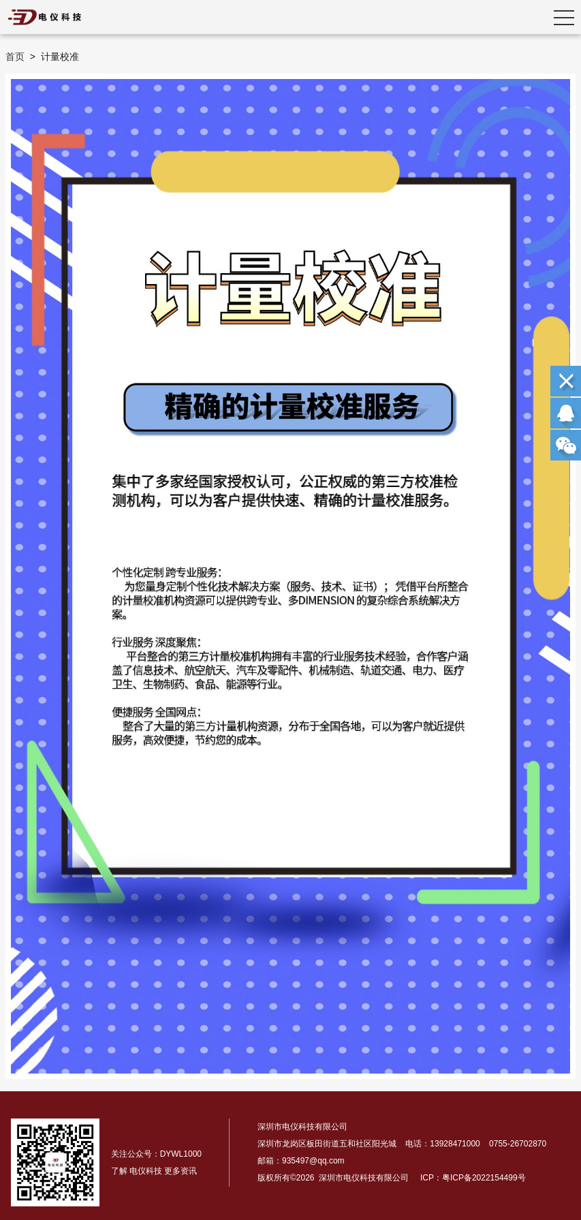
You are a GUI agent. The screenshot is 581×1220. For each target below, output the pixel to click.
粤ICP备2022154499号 (484, 1178)
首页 (15, 56)
